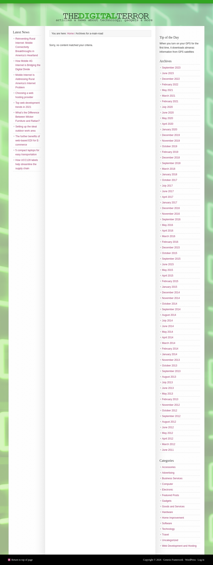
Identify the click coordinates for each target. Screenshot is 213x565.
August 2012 (169, 421)
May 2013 (167, 393)
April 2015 (167, 275)
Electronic (167, 489)
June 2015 (168, 264)
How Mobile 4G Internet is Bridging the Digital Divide (27, 65)
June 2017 (168, 191)
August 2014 (169, 315)
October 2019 (169, 146)
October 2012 (169, 410)
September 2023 (171, 67)
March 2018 (168, 168)
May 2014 (167, 331)
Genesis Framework (173, 559)
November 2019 (171, 140)
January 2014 (169, 354)
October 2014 (169, 303)
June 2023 (168, 73)
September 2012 (171, 416)
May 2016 (167, 225)
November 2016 (171, 213)
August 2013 (169, 376)
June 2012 (168, 427)
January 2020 (169, 129)
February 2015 (170, 281)
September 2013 (171, 371)
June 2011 (168, 449)
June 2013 (168, 388)
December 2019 (171, 135)
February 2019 (170, 152)
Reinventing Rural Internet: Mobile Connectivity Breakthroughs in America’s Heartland (26, 47)
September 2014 (171, 309)
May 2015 (167, 270)
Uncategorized (170, 540)
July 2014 (167, 320)
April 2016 (167, 230)
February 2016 (170, 241)
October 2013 (169, 365)
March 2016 (168, 236)
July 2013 (167, 382)
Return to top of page (22, 559)
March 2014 (168, 343)
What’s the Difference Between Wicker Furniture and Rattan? (27, 116)
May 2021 (167, 90)
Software (167, 523)
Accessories (169, 467)
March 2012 (168, 444)
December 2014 (171, 292)
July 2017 (167, 185)
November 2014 (171, 298)
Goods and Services (173, 506)
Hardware (167, 512)
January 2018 (169, 174)
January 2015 (169, 286)
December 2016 (171, 208)
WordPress (190, 559)
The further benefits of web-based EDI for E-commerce (27, 140)
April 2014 (167, 337)
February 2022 (170, 84)
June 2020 (168, 112)
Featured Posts (170, 495)
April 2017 (167, 196)
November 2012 (171, 404)
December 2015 (171, 247)
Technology (168, 529)
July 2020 (167, 107)
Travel (165, 534)
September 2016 (171, 219)
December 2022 (171, 78)
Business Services (172, 478)
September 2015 (171, 258)
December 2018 (171, 157)
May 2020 (167, 118)
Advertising (168, 472)
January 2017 (169, 202)
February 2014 (170, 348)
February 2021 (170, 101)
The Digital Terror (106, 13)
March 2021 (168, 95)
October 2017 (169, 180)
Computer (167, 484)
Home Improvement (173, 517)
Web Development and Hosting (179, 545)
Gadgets (166, 500)
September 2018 (171, 163)
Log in (201, 559)
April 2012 (167, 438)
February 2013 (170, 399)
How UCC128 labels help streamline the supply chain (26, 164)
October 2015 (169, 253)
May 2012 (167, 433)
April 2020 (167, 123)
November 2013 (171, 359)
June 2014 (168, 326)
